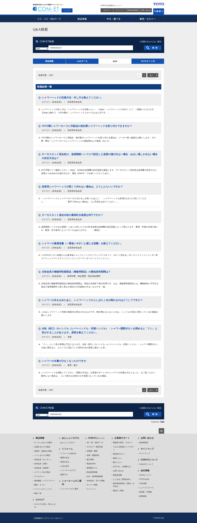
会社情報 (145, 470)
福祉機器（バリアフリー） (45, 481)
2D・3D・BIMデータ (49, 18)
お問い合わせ (145, 10)
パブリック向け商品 (42, 472)
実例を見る (64, 462)
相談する (64, 474)
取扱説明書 (117, 475)
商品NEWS (91, 464)
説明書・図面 (92, 451)
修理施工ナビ (92, 468)
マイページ (119, 10)
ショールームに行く (68, 470)
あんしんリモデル (70, 438)
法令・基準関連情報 (95, 476)
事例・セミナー (147, 18)
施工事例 (90, 459)
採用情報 (142, 496)
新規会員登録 (132, 10)
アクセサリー (39, 476)
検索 (158, 11)
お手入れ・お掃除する (122, 466)
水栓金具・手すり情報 (96, 481)
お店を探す (64, 466)
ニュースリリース (146, 488)
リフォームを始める (68, 453)
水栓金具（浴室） (41, 464)
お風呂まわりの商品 (42, 447)
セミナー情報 (92, 485)
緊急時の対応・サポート (123, 442)
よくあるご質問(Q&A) (121, 479)
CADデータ (82, 61)
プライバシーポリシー (53, 518)
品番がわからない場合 (151, 41)
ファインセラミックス (43, 489)
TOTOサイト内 (148, 61)
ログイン (107, 10)
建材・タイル (39, 485)
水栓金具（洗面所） (42, 468)
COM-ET (96, 438)
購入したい (117, 462)
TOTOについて (145, 475)
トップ (67, 10)
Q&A (115, 61)
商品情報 (82, 18)
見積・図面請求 (93, 455)
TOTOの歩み (144, 479)
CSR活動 (143, 483)
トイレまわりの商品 (42, 455)
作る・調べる (115, 18)
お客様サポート (122, 438)
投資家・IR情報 (145, 492)
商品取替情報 (92, 472)
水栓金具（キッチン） (43, 459)
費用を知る (64, 458)
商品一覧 (37, 493)
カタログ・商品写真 (95, 447)
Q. (39, 97)
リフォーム (67, 449)
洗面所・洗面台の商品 (43, 451)
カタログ (40, 499)
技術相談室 (143, 442)
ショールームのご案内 (69, 489)
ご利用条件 (37, 518)
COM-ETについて (149, 459)
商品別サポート (119, 454)
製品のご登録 (118, 491)
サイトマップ (147, 449)
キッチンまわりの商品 (43, 442)
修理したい (117, 458)
